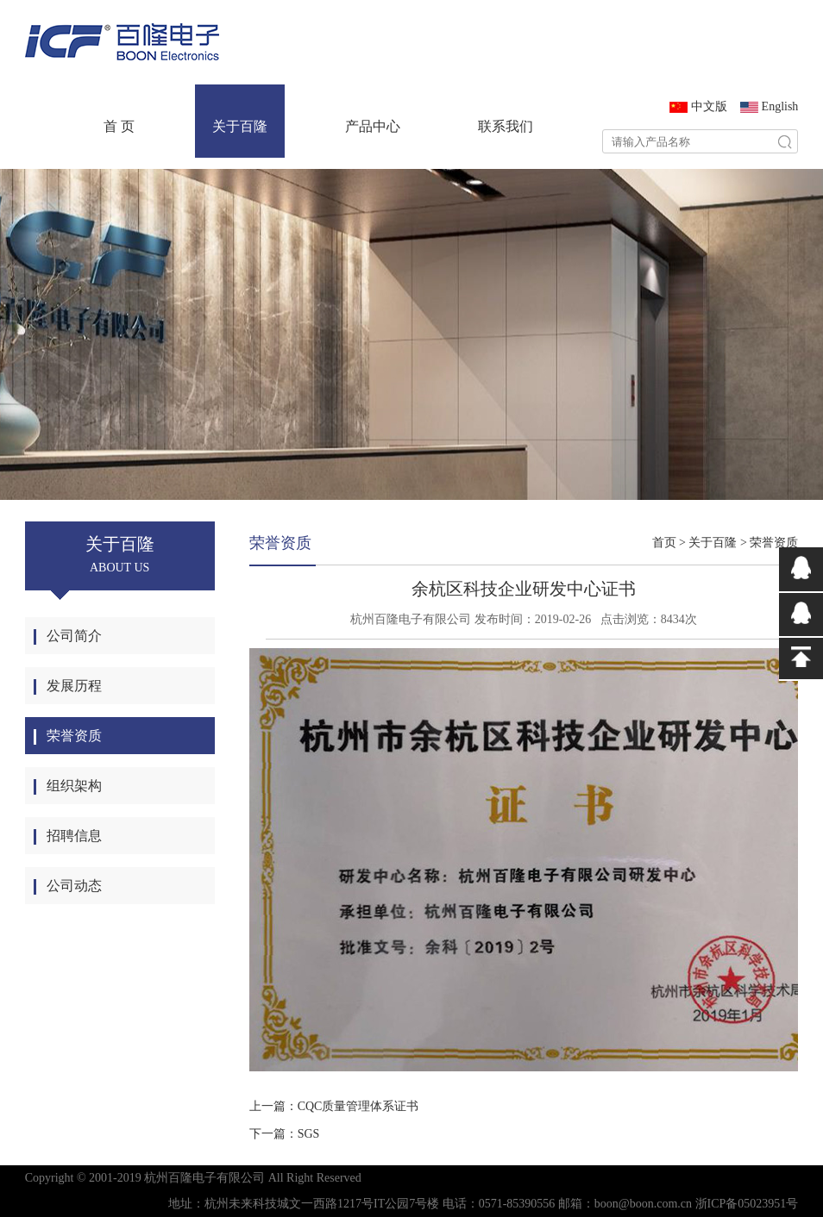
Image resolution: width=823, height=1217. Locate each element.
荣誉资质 (774, 542)
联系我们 (505, 126)
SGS (309, 1133)
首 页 (119, 126)
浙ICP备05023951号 (747, 1203)
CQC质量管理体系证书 (358, 1106)
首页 (664, 542)
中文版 (709, 106)
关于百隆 (239, 126)
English (780, 106)
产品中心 (372, 126)
